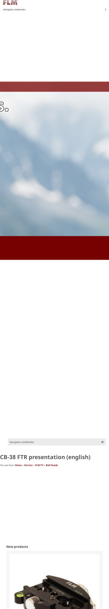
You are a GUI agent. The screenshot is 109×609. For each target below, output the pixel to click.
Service (28, 465)
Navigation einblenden (14, 9)
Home (18, 465)
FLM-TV (39, 465)
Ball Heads (52, 465)
